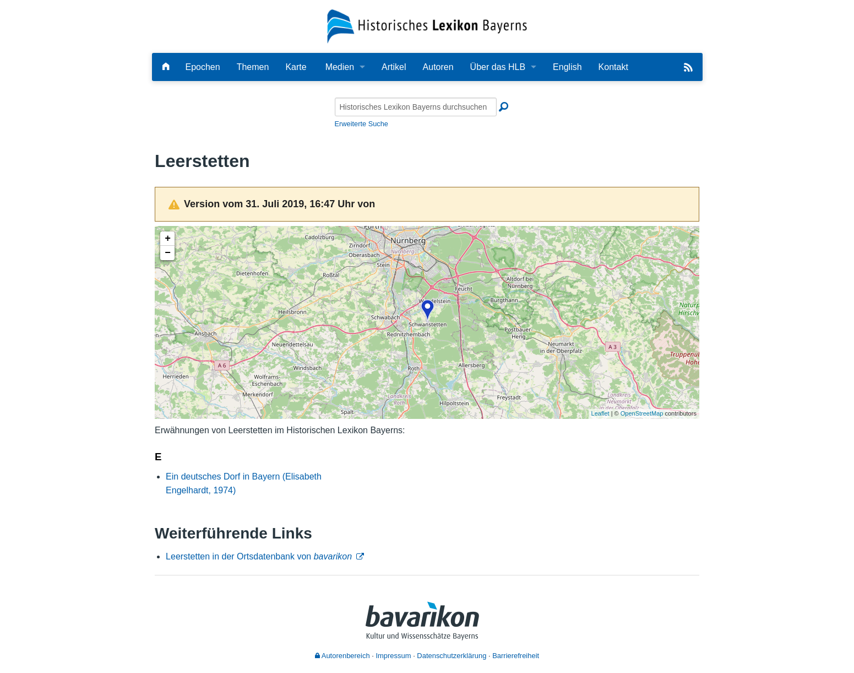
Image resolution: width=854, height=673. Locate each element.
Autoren (438, 67)
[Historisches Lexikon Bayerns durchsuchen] (416, 107)
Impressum (393, 656)
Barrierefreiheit (515, 656)
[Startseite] (427, 25)
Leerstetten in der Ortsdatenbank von (259, 556)
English (567, 67)
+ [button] (168, 238)
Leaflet (600, 413)
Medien (339, 67)
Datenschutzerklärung (451, 656)
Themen (253, 67)
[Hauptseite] (165, 67)
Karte (295, 67)
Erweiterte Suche (361, 124)
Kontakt (613, 67)
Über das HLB (498, 67)
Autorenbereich (342, 656)
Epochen (203, 67)
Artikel (394, 67)
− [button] (168, 253)
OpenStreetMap (642, 413)
